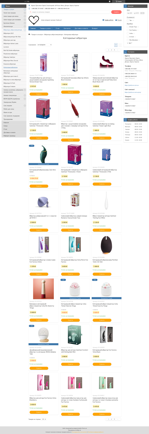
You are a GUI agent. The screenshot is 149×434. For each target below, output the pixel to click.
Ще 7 (130, 43)
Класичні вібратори (10, 64)
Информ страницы (9, 136)
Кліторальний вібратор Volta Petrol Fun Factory (74, 261)
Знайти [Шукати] (116, 12)
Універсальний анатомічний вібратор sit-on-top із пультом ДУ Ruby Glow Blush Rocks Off (105, 80)
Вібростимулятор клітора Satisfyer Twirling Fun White (104, 217)
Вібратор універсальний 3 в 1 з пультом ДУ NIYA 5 (43, 217)
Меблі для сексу (9, 109)
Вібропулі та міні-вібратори (12, 80)
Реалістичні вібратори (10, 54)
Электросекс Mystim (10, 102)
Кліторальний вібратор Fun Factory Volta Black (104, 351)
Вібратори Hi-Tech (9, 83)
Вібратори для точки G (11, 76)
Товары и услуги (9, 9)
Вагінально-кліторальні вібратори (11, 72)
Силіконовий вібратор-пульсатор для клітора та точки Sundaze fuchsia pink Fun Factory (74, 400)
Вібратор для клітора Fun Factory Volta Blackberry (43, 399)
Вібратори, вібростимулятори (13, 30)
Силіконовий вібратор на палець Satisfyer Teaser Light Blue (104, 125)
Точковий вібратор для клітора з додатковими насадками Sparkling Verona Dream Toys (42, 80)
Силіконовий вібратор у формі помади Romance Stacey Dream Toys (74, 217)
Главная (33, 28)
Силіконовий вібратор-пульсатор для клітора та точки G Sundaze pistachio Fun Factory (105, 400)
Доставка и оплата (9, 132)
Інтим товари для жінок (11, 16)
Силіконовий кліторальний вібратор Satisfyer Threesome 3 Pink (105, 171)
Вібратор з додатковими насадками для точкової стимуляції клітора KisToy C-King (74, 126)
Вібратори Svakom (9, 86)
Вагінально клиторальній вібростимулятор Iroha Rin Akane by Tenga (42, 306)
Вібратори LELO (9, 33)
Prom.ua (84, 428)
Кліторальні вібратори (10, 67)
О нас (5, 129)
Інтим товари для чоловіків (12, 20)
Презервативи (8, 119)
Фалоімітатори (8, 26)
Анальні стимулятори (10, 95)
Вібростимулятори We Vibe (12, 37)
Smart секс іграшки (10, 13)
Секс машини (8, 106)
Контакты (67, 28)
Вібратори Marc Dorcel (11, 60)
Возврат (95, 28)
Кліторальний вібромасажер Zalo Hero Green (43, 171)
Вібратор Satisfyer (9, 57)
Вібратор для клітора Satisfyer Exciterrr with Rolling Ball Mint (74, 351)
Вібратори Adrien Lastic (11, 43)
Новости (6, 122)
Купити (39, 94)
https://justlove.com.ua (132, 85)
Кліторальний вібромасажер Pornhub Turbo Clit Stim (105, 261)
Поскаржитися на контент (79, 432)
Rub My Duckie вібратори (11, 50)
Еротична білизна (9, 23)
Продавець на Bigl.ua (74, 430)
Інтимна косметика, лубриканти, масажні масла (13, 91)
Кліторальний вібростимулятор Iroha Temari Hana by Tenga (73, 305)
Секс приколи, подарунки (12, 116)
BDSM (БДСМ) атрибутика (12, 99)
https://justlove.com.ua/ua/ (133, 92)
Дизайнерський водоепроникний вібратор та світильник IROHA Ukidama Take (43, 352)
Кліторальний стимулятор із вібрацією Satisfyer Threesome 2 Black (43, 125)
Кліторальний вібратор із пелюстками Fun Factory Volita (42, 261)
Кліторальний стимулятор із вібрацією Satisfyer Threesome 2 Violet (74, 171)
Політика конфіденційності (95, 432)
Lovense (6, 47)
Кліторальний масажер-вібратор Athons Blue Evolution (75, 79)
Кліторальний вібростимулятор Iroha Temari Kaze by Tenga (105, 305)
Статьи (5, 126)
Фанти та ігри (8, 112)
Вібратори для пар (10, 40)
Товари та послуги (37, 34)
